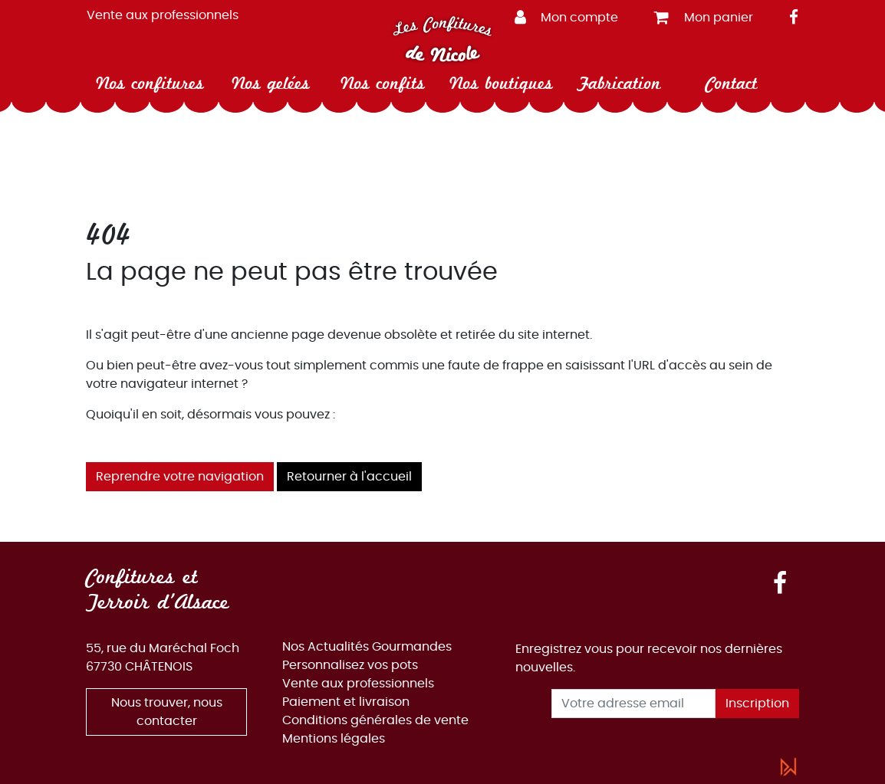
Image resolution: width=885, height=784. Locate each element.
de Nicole (442, 54)
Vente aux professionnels (163, 15)
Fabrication (619, 83)
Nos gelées (271, 83)
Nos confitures (150, 83)
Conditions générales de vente (375, 720)
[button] (572, 16)
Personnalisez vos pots (350, 665)
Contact (732, 83)
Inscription (757, 703)
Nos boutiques (501, 83)
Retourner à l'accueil (349, 477)
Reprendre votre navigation (180, 477)
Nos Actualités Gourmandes (367, 647)
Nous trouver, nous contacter (166, 712)
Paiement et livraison (346, 702)
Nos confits (383, 83)
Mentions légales (333, 739)
